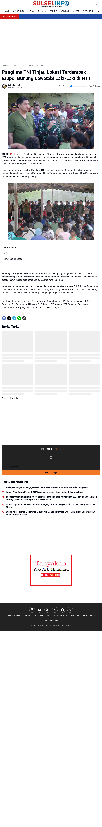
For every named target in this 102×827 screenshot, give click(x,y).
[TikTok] (55, 610)
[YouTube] (39, 610)
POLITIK (53, 11)
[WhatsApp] (19, 318)
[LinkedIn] (70, 610)
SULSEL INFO (19, 11)
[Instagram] (32, 610)
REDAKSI (26, 616)
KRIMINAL (65, 11)
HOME (6, 11)
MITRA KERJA (89, 616)
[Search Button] (97, 4)
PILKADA (42, 11)
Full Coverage (51, 473)
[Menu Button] (4, 4)
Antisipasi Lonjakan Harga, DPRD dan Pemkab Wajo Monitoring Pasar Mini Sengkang (47, 487)
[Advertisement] (51, 41)
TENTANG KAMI (13, 616)
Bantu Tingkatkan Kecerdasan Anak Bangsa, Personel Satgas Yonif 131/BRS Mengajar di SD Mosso (50, 505)
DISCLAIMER (75, 616)
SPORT (76, 11)
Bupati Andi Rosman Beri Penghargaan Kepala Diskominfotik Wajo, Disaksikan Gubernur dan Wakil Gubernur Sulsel (50, 513)
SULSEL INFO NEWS (62, 625)
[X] (9, 318)
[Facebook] (4, 318)
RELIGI (31, 11)
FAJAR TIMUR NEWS (51, 621)
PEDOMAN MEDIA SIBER (42, 616)
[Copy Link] (24, 318)
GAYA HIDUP (88, 11)
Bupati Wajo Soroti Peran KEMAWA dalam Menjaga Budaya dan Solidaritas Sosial (45, 492)
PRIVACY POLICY (61, 616)
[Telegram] (14, 318)
